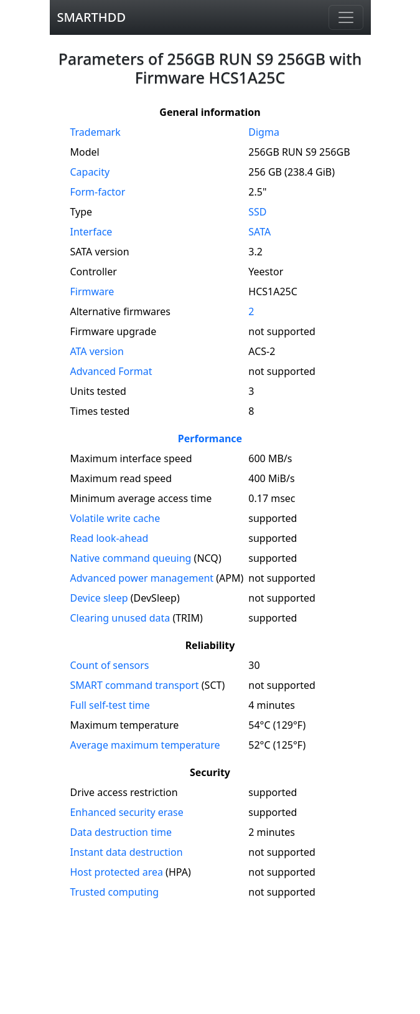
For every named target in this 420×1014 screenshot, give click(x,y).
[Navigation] (346, 17)
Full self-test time (109, 705)
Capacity (90, 172)
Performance (210, 438)
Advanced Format (111, 371)
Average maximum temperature (145, 745)
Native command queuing (130, 558)
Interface (91, 232)
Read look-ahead (109, 538)
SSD (257, 212)
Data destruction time (121, 832)
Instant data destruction (126, 852)
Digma (263, 132)
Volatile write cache (115, 518)
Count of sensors (109, 665)
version (96, 351)
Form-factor (97, 192)
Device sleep (99, 598)
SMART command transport (134, 685)
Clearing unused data (120, 618)
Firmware (92, 291)
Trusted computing (114, 892)
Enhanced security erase (126, 812)
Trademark (95, 132)
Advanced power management (141, 578)
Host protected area (116, 872)
